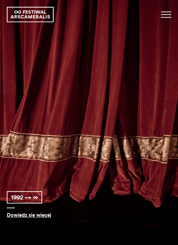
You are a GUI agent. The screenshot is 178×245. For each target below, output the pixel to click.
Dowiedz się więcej (29, 215)
